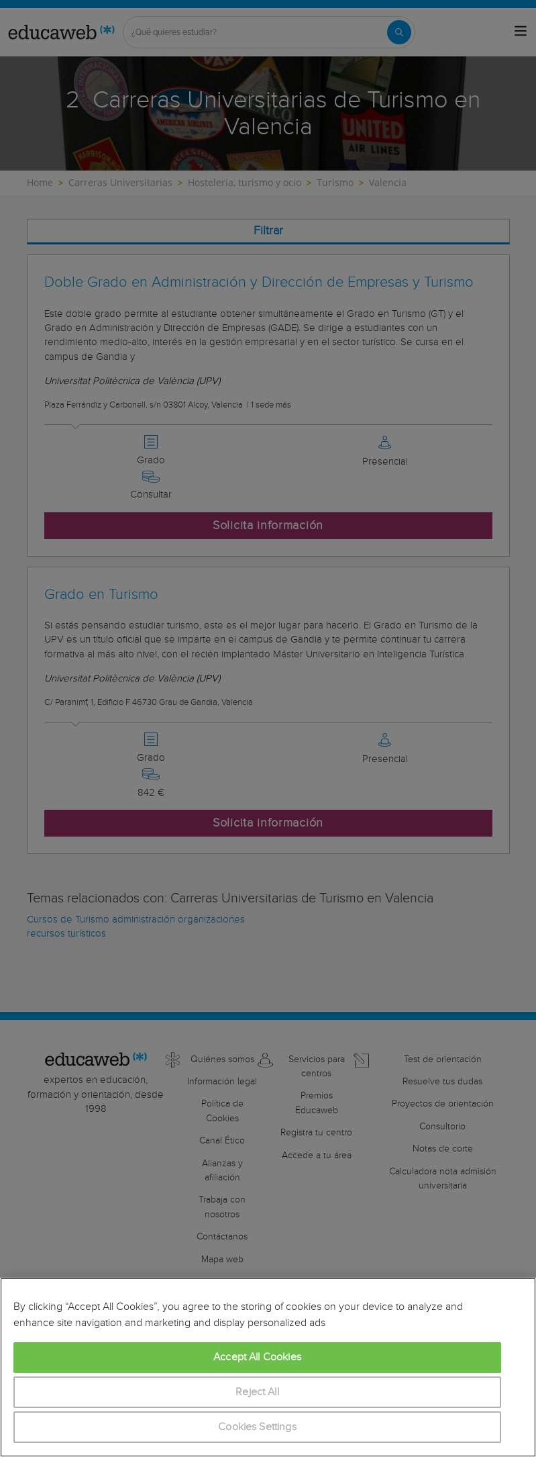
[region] (268, 1367)
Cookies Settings (257, 1427)
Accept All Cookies (257, 1357)
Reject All (257, 1392)
